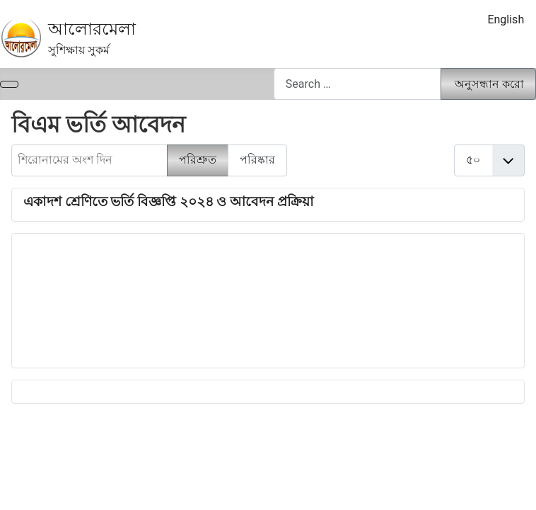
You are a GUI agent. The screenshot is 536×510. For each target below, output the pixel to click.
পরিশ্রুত (197, 159)
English (505, 19)
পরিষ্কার (257, 159)
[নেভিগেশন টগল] (9, 84)
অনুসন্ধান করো (489, 84)
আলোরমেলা (92, 29)
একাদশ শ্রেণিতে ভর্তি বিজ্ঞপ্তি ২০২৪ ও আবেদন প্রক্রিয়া (168, 202)
